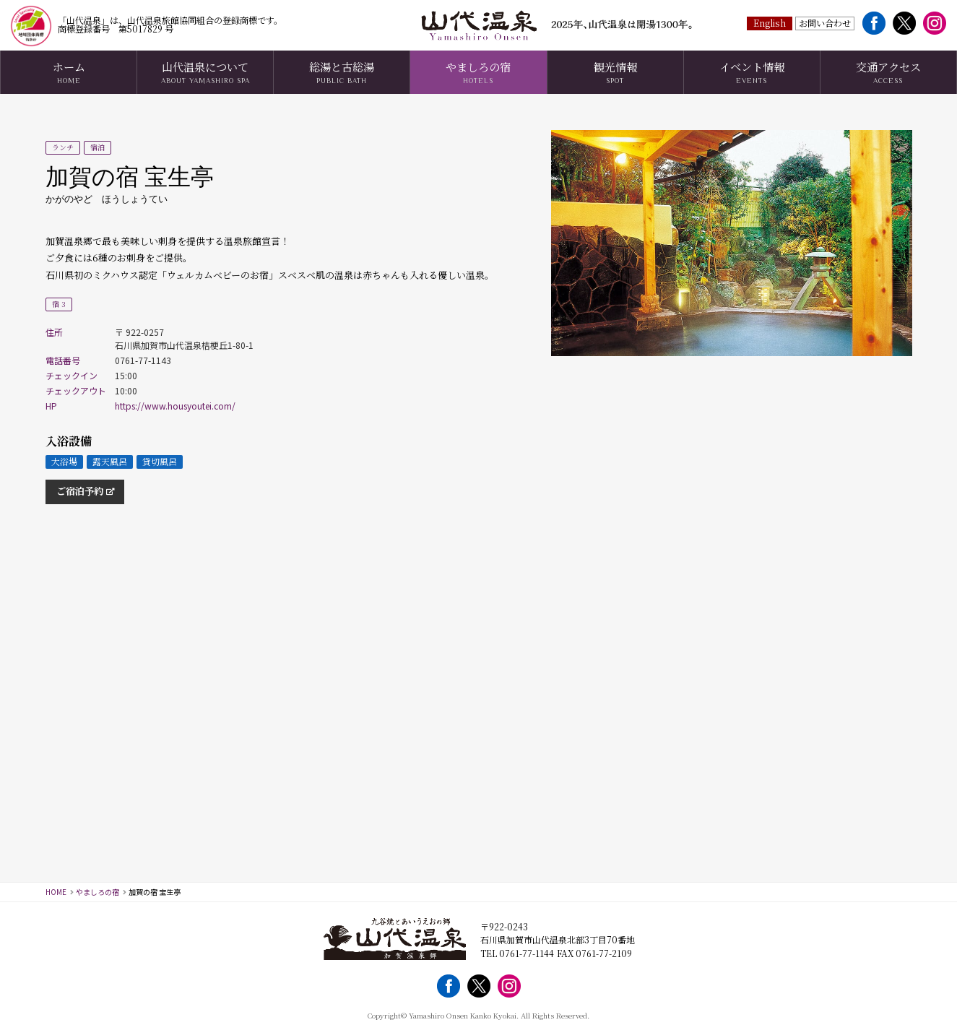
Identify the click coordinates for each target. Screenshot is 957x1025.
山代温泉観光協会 (479, 25)
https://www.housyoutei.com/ (175, 405)
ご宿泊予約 (79, 491)
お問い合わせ (825, 22)
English (770, 22)
